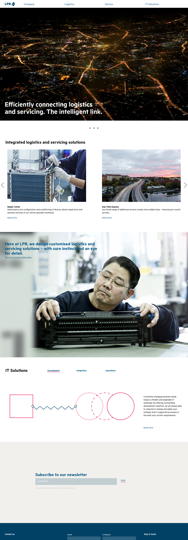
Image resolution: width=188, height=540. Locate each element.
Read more (12, 218)
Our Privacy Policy (66, 488)
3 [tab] (97, 128)
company (106, 535)
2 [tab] (94, 128)
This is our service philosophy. (18, 258)
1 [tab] (90, 128)
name (70, 535)
